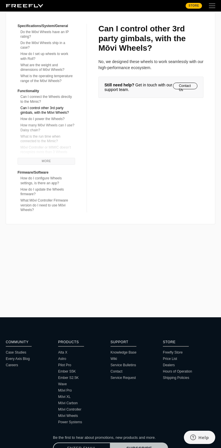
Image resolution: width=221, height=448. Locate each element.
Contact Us (185, 86)
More (46, 161)
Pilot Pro (64, 365)
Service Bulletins (123, 365)
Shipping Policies (176, 378)
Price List (170, 359)
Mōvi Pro (65, 390)
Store (193, 5)
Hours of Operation (177, 371)
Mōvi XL (64, 397)
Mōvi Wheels (68, 416)
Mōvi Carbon (68, 403)
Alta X (62, 352)
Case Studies (16, 352)
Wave (62, 384)
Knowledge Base (123, 352)
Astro (62, 359)
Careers (12, 365)
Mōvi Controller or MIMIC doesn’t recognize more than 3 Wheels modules (45, 152)
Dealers (169, 365)
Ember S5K (67, 371)
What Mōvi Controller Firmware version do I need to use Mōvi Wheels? (44, 205)
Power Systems (70, 422)
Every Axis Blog (18, 359)
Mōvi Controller (69, 409)
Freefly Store (173, 352)
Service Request (123, 378)
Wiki (113, 359)
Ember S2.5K (68, 378)
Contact (116, 371)
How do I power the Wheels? (42, 119)
